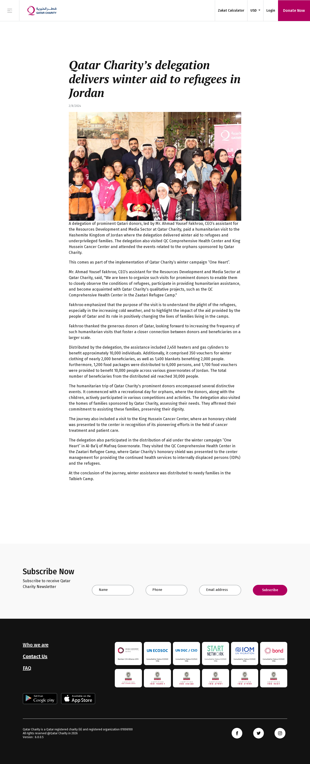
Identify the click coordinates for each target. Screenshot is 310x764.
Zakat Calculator (231, 10)
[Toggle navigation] (9, 10)
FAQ (27, 668)
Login (270, 10)
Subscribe (270, 590)
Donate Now (294, 10)
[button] (255, 10)
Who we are (35, 645)
